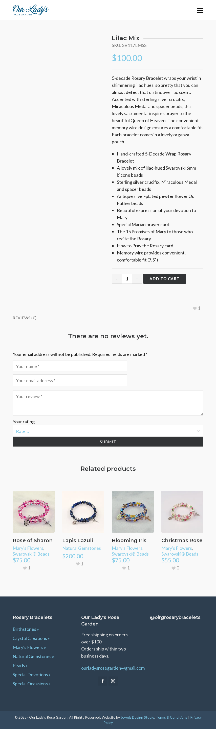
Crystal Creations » (31, 638)
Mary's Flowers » (29, 647)
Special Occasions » (32, 683)
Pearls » (20, 665)
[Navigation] (200, 10)
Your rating (24, 421)
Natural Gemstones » (33, 656)
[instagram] (113, 681)
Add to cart (164, 278)
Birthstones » (26, 629)
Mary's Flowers (28, 548)
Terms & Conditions (171, 717)
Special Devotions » (32, 674)
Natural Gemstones (81, 548)
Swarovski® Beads (31, 554)
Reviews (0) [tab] (25, 318)
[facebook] (102, 681)
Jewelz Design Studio (137, 717)
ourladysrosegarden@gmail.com (113, 668)
